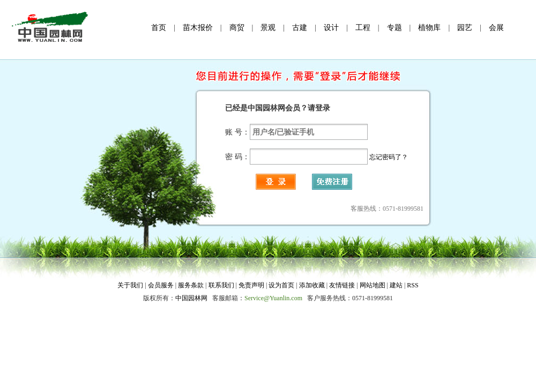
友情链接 (342, 285)
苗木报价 (198, 28)
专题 (394, 28)
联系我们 (221, 285)
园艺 (464, 28)
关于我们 (130, 285)
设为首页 (281, 285)
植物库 (429, 28)
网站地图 (372, 285)
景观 (268, 28)
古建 (299, 28)
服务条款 (191, 285)
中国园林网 (191, 298)
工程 (362, 28)
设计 (331, 28)
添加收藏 (312, 285)
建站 (396, 285)
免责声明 (252, 285)
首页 (158, 28)
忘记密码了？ (388, 157)
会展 (496, 28)
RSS (412, 285)
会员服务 (161, 285)
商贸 (236, 28)
